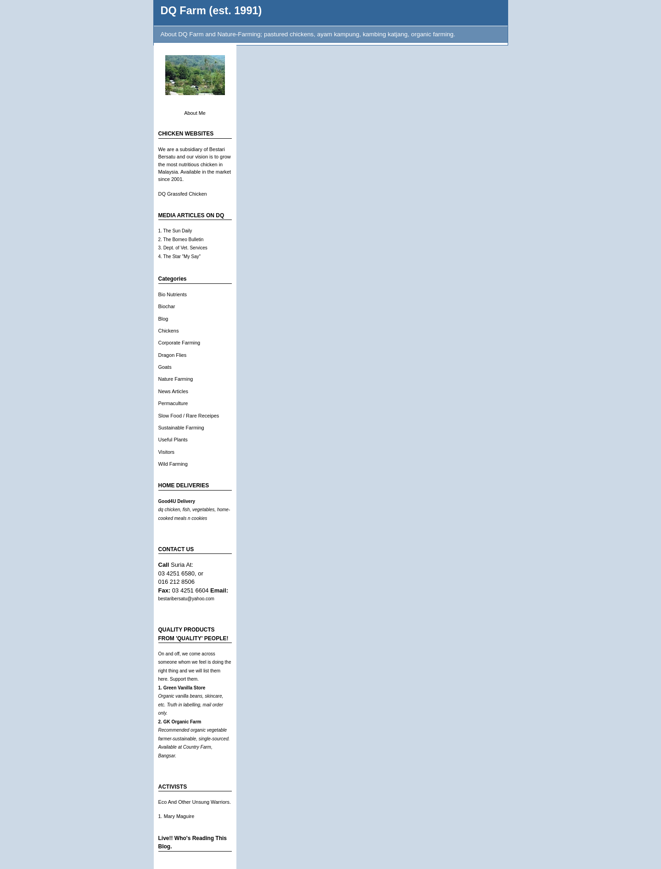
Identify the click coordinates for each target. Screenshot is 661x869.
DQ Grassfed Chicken (182, 194)
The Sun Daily (177, 230)
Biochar (166, 306)
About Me (195, 113)
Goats (165, 367)
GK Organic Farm (182, 721)
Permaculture (173, 403)
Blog (163, 319)
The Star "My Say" (182, 256)
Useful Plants (173, 439)
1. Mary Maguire (176, 816)
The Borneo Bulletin (183, 239)
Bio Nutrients (172, 294)
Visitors (166, 452)
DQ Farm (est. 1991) (211, 11)
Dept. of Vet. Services (185, 247)
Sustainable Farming (181, 427)
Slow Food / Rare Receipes (188, 415)
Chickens (168, 330)
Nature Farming (175, 379)
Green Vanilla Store (184, 687)
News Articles (173, 391)
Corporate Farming (179, 342)
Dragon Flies (172, 355)
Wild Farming (173, 464)
